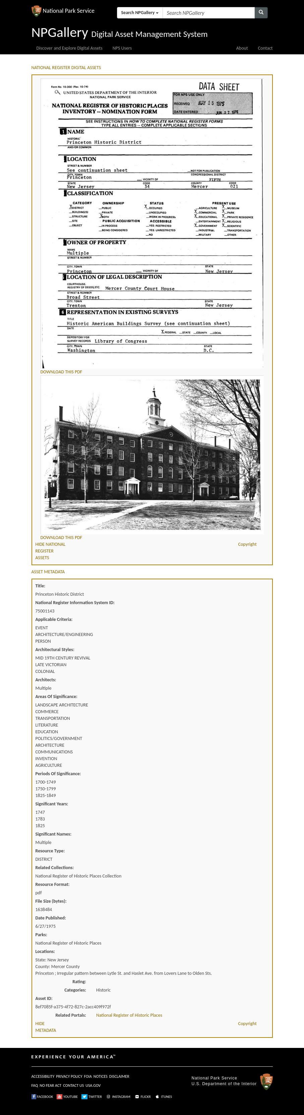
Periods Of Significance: (58, 774)
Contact (265, 48)
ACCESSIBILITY (43, 1076)
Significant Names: (54, 834)
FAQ (35, 1085)
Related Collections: (55, 867)
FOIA (88, 1076)
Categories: (75, 990)
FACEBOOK (42, 1097)
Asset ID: (44, 998)
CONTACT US (73, 1085)
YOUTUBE (67, 1097)
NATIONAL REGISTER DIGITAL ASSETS (66, 67)
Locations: (45, 951)
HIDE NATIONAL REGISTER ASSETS (51, 551)
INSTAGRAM (118, 1097)
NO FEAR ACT (50, 1085)
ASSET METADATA (48, 572)
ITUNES (163, 1097)
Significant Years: (52, 804)
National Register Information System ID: (75, 602)
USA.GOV (93, 1085)
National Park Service (214, 1078)
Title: (41, 586)
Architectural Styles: (55, 649)
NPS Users (122, 48)
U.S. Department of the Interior (224, 1083)
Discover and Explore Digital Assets (70, 48)
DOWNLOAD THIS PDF (61, 372)
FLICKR (142, 1097)
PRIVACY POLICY (69, 1076)
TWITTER (91, 1097)
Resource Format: (53, 884)
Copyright (247, 544)
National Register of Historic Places (129, 1015)
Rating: (79, 982)
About (242, 48)
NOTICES (101, 1076)
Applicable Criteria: (54, 619)
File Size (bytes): (51, 901)
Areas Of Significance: (56, 696)
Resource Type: (50, 851)
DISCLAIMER (119, 1076)
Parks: (41, 935)
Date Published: (51, 918)
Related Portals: (70, 1015)
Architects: (46, 680)
